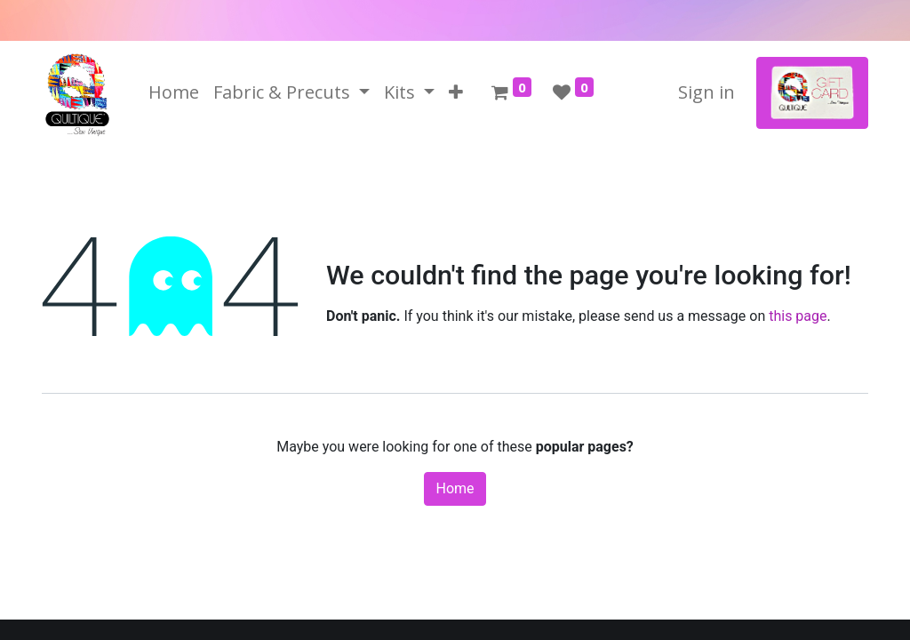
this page (797, 316)
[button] (456, 92)
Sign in (706, 92)
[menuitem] (173, 92)
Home (454, 488)
